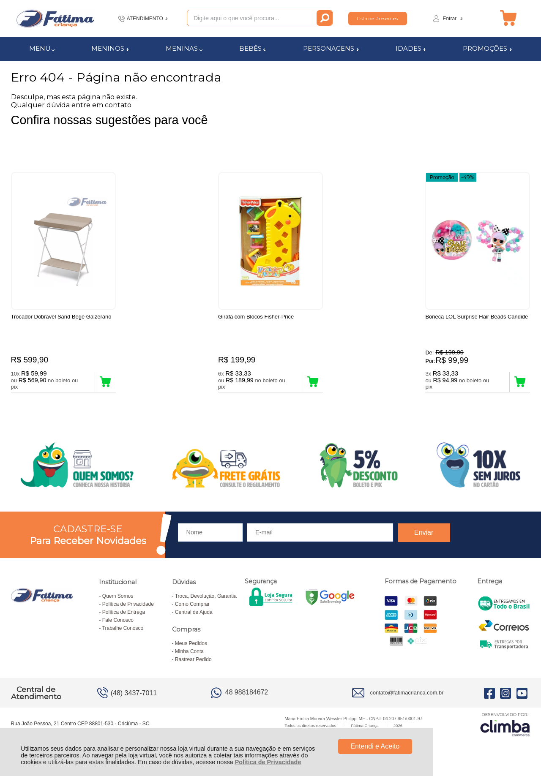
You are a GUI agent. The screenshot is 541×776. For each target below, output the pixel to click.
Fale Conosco (118, 621)
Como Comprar (192, 605)
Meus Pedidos (191, 645)
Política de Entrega (123, 613)
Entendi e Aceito (374, 746)
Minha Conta (189, 653)
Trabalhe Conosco (123, 629)
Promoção (441, 177)
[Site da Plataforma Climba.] (505, 725)
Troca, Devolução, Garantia (206, 597)
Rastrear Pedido (193, 661)
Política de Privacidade (268, 762)
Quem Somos (117, 597)
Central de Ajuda (194, 613)
